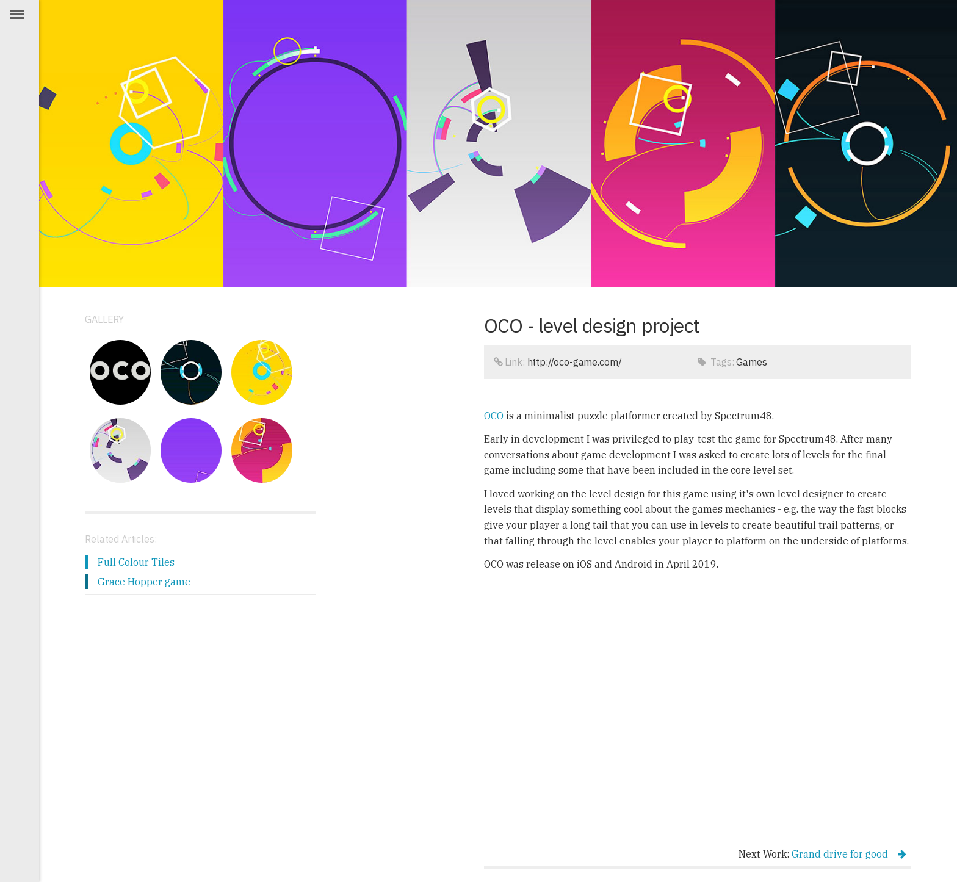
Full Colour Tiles (136, 562)
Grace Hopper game (144, 582)
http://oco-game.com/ (574, 362)
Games (751, 362)
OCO (494, 416)
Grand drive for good (849, 854)
